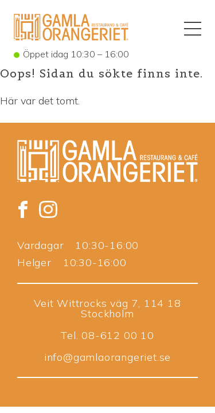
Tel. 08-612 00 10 (107, 335)
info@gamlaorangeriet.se (107, 357)
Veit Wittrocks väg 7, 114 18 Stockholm (107, 308)
